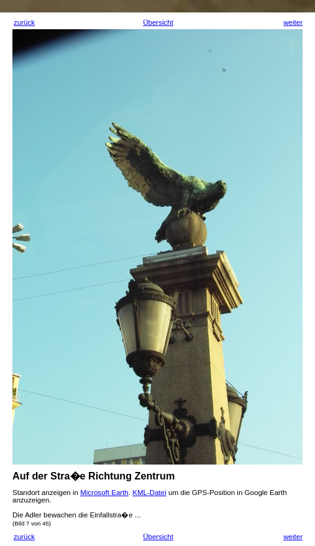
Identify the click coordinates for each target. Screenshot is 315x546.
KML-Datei (149, 492)
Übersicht (158, 22)
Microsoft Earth (104, 492)
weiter (293, 22)
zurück (24, 22)
